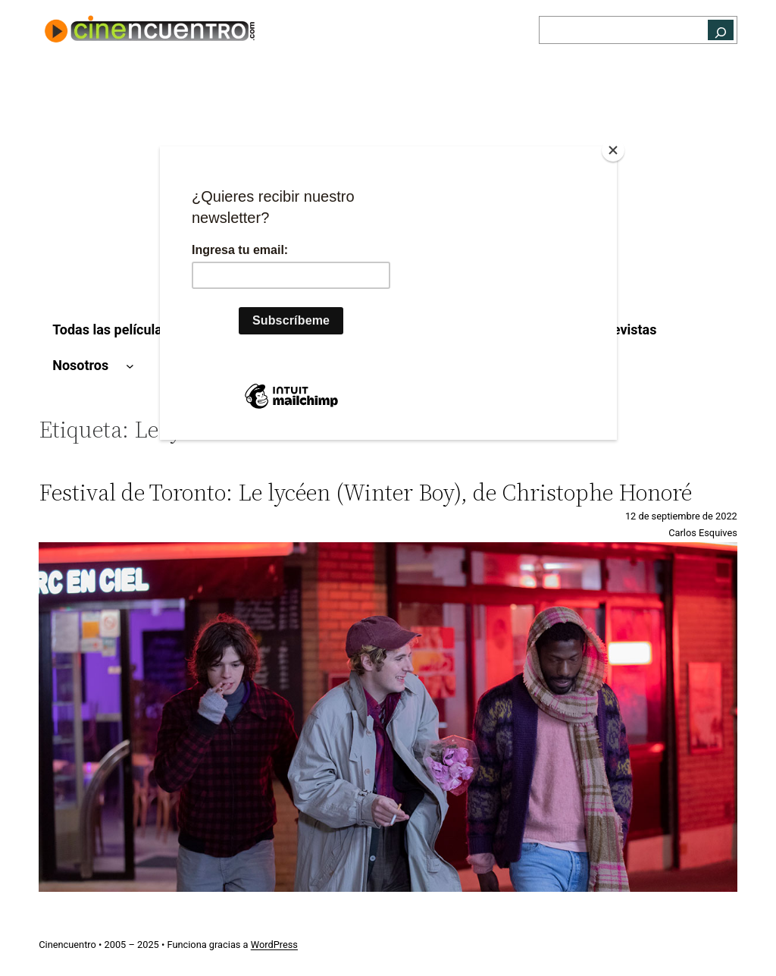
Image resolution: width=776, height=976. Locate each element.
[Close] (613, 150)
